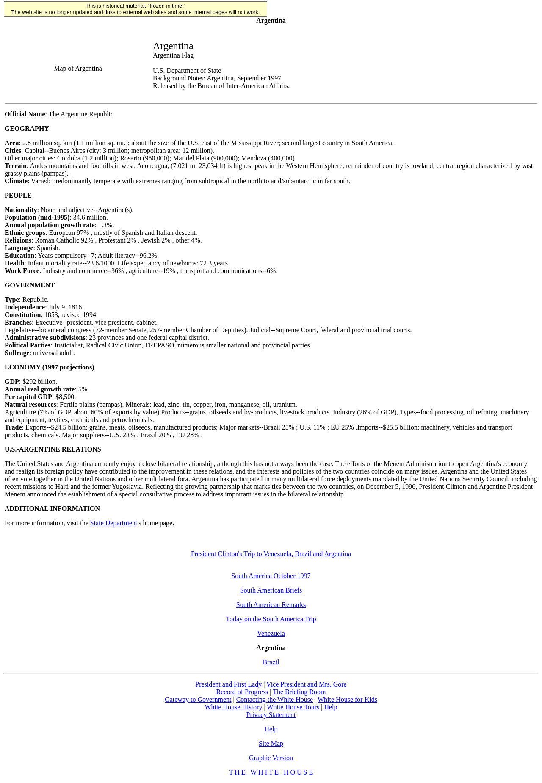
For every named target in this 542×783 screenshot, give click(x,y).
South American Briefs (271, 590)
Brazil (271, 662)
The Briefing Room (299, 691)
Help (330, 707)
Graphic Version (271, 757)
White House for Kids (347, 699)
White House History (233, 707)
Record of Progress (242, 691)
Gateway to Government (198, 699)
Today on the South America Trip (271, 619)
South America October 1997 (270, 575)
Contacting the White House (274, 699)
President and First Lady (228, 684)
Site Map (271, 743)
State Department (114, 523)
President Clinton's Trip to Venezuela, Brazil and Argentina (271, 553)
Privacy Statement (271, 714)
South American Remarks (271, 604)
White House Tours (293, 707)
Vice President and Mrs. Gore (306, 684)
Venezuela (271, 633)
